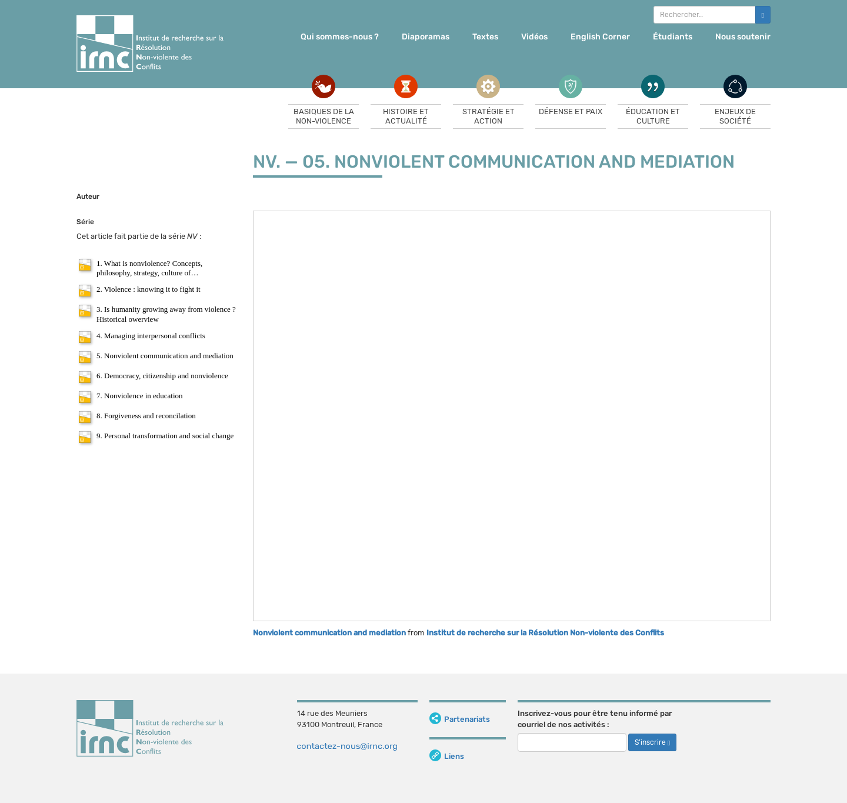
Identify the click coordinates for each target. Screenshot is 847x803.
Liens (446, 756)
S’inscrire (652, 742)
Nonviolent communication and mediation (329, 632)
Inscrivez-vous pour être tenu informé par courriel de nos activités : (595, 719)
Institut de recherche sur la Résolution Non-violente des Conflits (545, 632)
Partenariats (459, 719)
